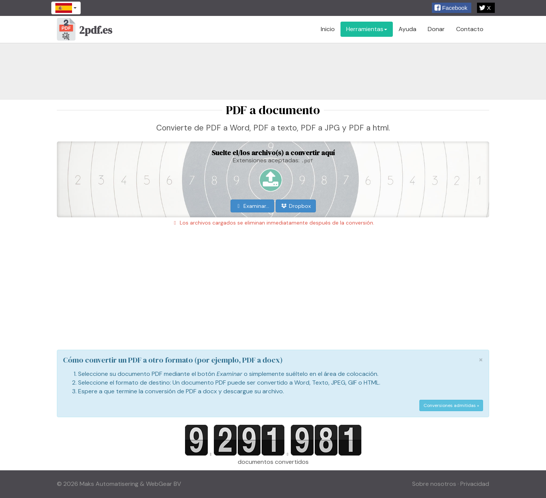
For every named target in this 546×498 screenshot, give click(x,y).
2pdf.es (84, 31)
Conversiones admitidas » (451, 405)
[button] (451, 8)
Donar (436, 29)
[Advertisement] (273, 71)
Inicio (328, 29)
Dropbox (296, 206)
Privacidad (474, 484)
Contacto (469, 29)
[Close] (481, 360)
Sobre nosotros (434, 484)
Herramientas (366, 29)
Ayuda (407, 29)
